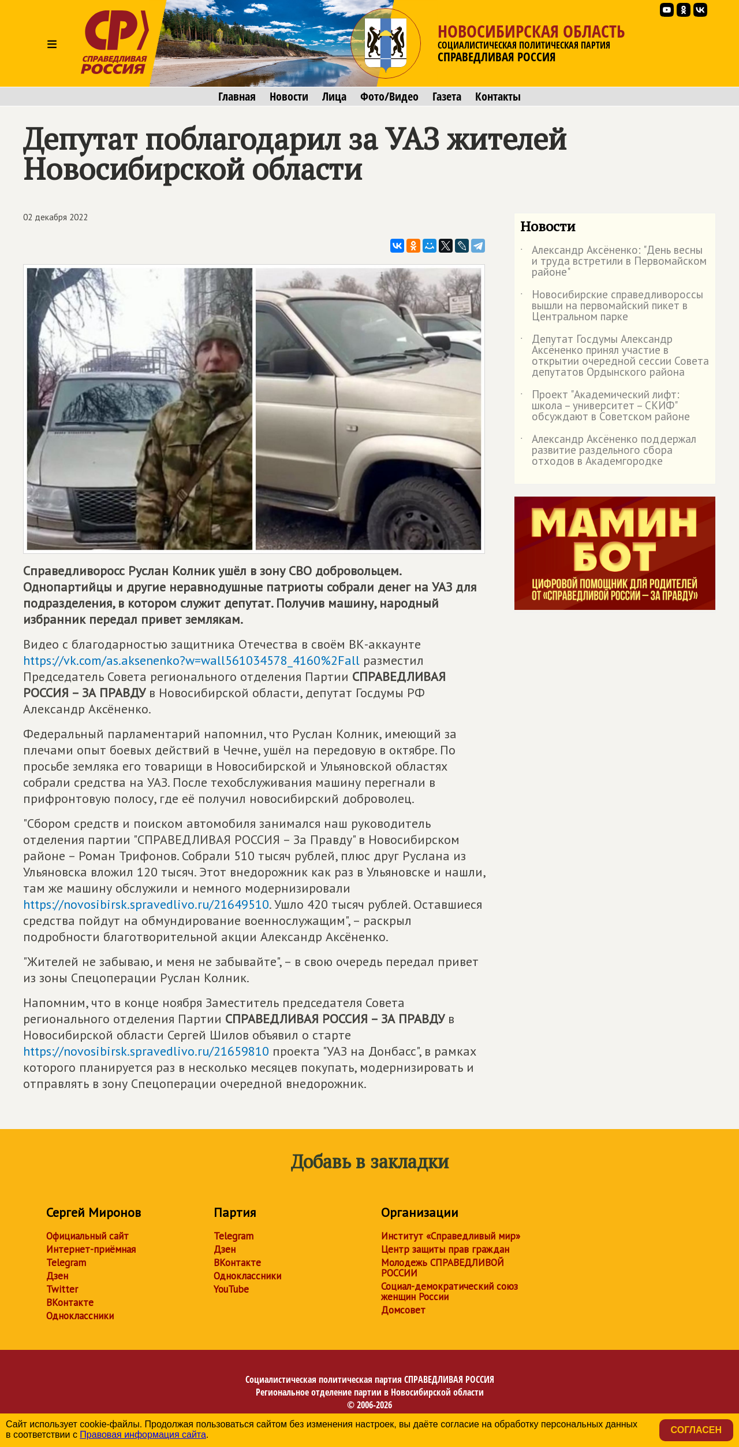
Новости (289, 96)
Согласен (696, 1430)
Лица (334, 96)
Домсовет (403, 1310)
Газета (446, 96)
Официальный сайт (87, 1236)
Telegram (66, 1262)
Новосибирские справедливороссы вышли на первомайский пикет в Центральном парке (611, 306)
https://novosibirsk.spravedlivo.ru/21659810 (146, 1051)
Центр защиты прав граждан (445, 1249)
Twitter (62, 1289)
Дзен (57, 1276)
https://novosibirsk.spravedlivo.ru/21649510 (146, 904)
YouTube (231, 1289)
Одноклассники (80, 1316)
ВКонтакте (70, 1302)
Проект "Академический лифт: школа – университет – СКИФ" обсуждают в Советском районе (605, 406)
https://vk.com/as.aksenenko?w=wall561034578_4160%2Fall (191, 660)
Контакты (498, 96)
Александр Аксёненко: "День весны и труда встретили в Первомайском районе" (613, 262)
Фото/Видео (389, 96)
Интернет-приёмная (91, 1249)
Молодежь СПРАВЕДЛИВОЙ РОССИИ (442, 1267)
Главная (237, 96)
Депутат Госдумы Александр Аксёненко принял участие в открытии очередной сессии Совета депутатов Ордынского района (614, 356)
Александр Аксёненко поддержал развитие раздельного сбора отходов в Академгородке (608, 451)
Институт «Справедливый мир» (450, 1236)
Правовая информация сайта (143, 1434)
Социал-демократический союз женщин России (449, 1291)
